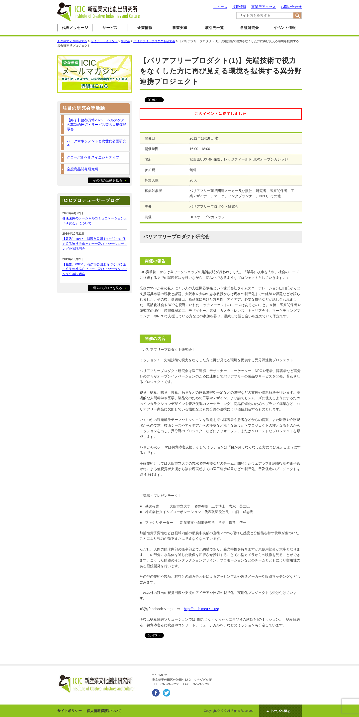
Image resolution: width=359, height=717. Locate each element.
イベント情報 (284, 27)
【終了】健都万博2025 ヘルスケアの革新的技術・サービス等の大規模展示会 (96, 124)
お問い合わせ (291, 7)
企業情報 (144, 27)
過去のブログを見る (107, 288)
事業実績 (179, 27)
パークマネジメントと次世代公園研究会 (96, 143)
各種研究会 (249, 27)
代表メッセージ (75, 27)
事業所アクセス (263, 7)
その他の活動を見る (107, 180)
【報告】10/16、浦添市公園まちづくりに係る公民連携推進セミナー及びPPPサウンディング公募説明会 (94, 243)
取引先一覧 (214, 27)
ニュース (220, 7)
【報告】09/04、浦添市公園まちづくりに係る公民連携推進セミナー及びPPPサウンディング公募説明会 (94, 269)
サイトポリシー (69, 711)
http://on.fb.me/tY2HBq (201, 609)
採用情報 (239, 7)
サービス (109, 27)
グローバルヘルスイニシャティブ (93, 157)
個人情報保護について (104, 711)
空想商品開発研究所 (82, 169)
